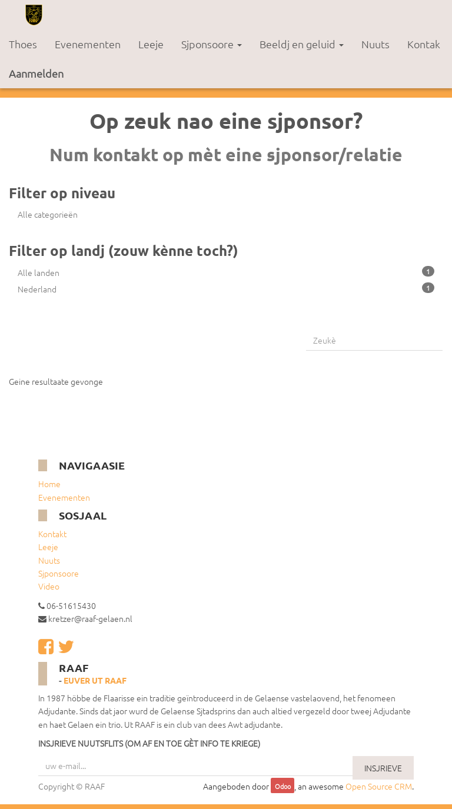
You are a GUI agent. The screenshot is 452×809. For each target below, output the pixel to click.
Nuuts (49, 560)
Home (49, 484)
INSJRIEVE (383, 768)
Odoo (283, 786)
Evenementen (64, 497)
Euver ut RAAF (95, 680)
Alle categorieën (48, 214)
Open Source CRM (378, 786)
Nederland (226, 288)
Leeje (48, 546)
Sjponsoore (58, 573)
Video (48, 586)
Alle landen (226, 272)
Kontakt (52, 534)
